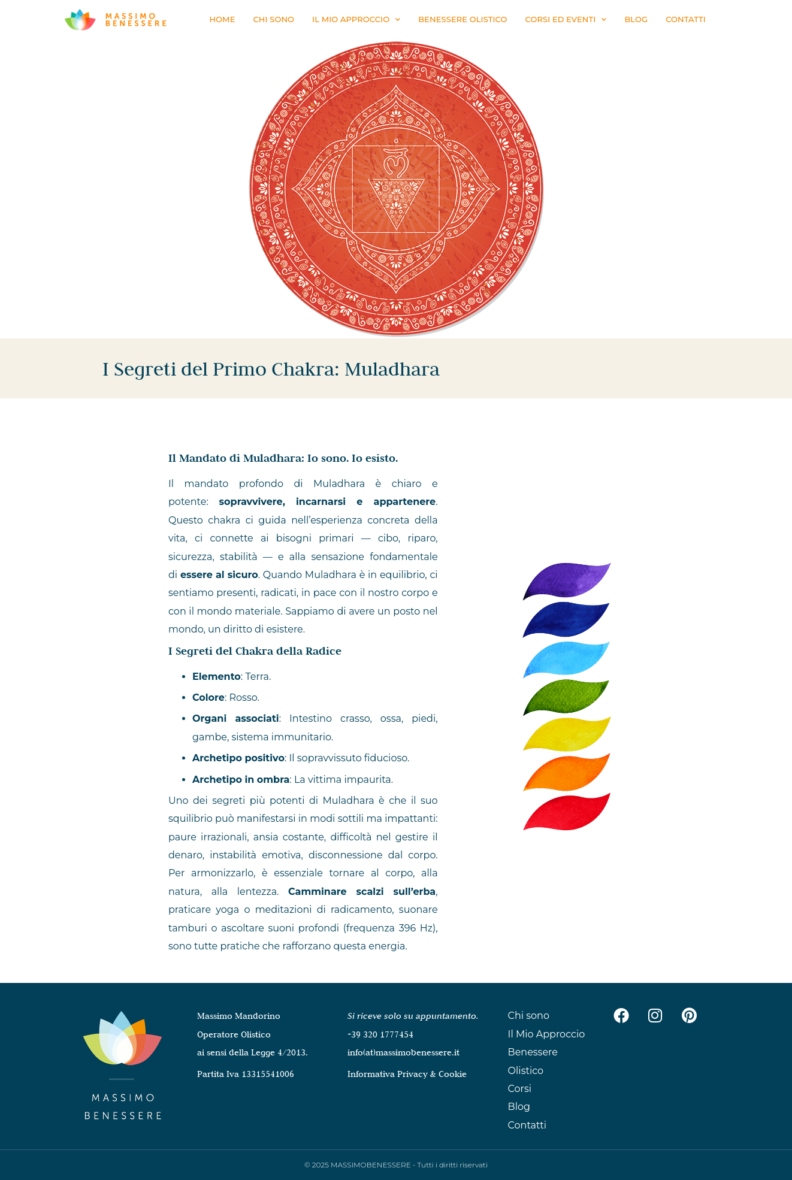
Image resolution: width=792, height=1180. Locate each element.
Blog (636, 19)
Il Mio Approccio (356, 19)
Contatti (686, 19)
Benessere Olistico (462, 19)
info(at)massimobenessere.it (403, 1052)
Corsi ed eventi (566, 19)
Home (222, 19)
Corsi (520, 1088)
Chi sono (273, 19)
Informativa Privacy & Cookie (407, 1074)
